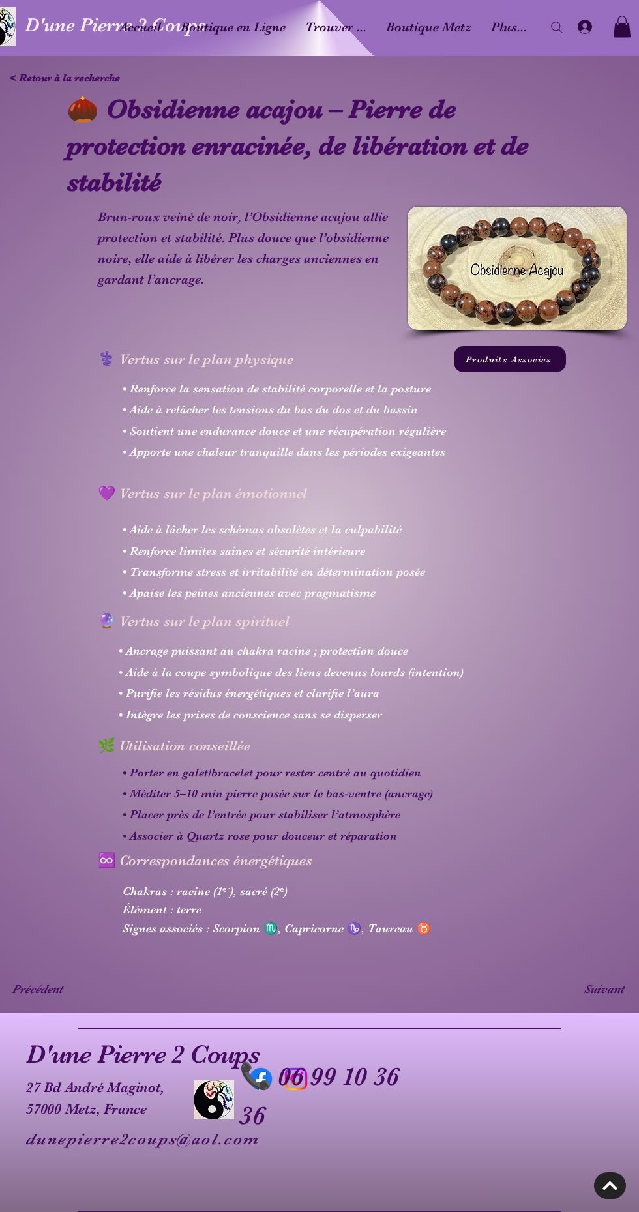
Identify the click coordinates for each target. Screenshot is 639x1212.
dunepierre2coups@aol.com (142, 1139)
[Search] (557, 27)
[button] (622, 26)
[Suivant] (591, 989)
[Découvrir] (610, 1185)
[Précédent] (55, 989)
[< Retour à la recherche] (68, 78)
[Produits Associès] (510, 359)
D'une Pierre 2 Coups (143, 1054)
